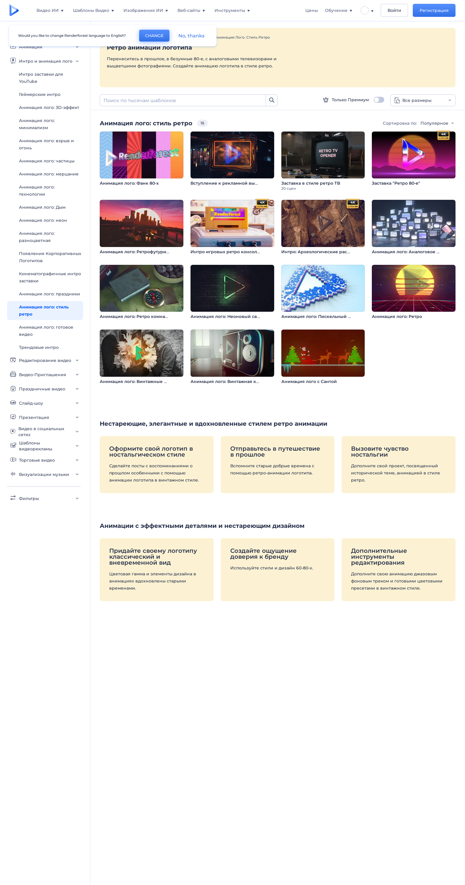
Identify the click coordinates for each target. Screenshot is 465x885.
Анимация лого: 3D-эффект (49, 107)
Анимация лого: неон (43, 220)
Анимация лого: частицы (46, 161)
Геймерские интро (40, 94)
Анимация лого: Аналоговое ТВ (407, 251)
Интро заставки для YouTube (41, 78)
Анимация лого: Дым (42, 207)
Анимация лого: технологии (37, 190)
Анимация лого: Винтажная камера (230, 381)
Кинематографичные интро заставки (50, 277)
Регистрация (434, 10)
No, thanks (191, 36)
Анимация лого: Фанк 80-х (129, 183)
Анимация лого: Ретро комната (134, 316)
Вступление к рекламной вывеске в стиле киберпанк (251, 183)
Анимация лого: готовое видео (46, 330)
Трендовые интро (39, 347)
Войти (394, 10)
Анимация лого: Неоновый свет (226, 316)
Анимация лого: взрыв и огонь (46, 144)
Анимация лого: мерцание (49, 174)
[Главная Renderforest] (14, 10)
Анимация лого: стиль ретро (44, 310)
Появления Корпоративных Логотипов (50, 257)
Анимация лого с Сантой (309, 381)
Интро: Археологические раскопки (321, 251)
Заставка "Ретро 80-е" (396, 183)
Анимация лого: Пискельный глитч (320, 316)
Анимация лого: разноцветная (37, 237)
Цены (311, 10)
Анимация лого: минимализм (37, 124)
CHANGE (154, 35)
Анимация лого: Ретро (397, 316)
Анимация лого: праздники (49, 294)
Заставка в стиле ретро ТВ (310, 183)
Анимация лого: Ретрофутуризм (136, 251)
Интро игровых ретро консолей (227, 251)
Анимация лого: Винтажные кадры (139, 381)
